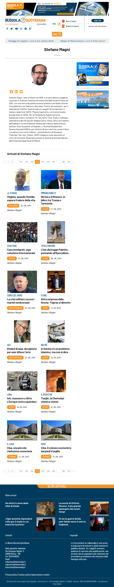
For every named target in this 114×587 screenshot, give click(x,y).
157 (37, 161)
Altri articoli (57, 486)
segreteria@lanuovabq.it (15, 564)
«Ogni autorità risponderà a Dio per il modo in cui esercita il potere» (18, 521)
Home (57, 55)
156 (32, 161)
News (71, 21)
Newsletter (97, 26)
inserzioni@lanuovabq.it (15, 566)
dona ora (98, 20)
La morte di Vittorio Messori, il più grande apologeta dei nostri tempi (70, 507)
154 (21, 161)
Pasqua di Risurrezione (71, 40)
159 (48, 161)
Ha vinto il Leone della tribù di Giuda (16, 504)
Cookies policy (24, 574)
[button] (57, 34)
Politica (12, 258)
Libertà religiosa (15, 307)
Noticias (72, 26)
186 (63, 161)
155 (26, 161)
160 (53, 161)
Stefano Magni (14, 209)
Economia (12, 456)
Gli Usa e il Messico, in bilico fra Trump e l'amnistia (53, 200)
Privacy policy (11, 574)
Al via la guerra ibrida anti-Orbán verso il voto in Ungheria (72, 521)
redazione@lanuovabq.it (15, 561)
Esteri (45, 208)
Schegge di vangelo (18, 40)
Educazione (13, 205)
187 (69, 161)
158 (43, 161)
